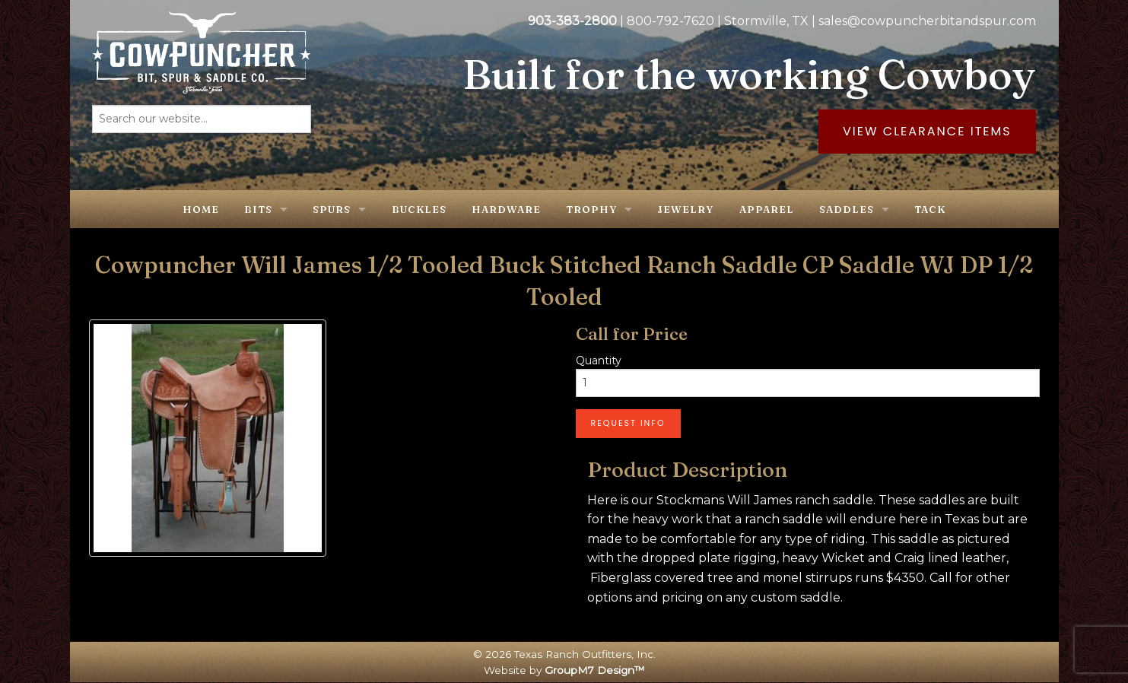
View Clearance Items (927, 131)
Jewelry (685, 209)
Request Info (628, 423)
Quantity (598, 360)
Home (201, 209)
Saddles (846, 209)
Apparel (766, 209)
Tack (929, 209)
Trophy (591, 209)
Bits (258, 209)
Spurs (332, 209)
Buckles (419, 209)
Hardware (506, 209)
